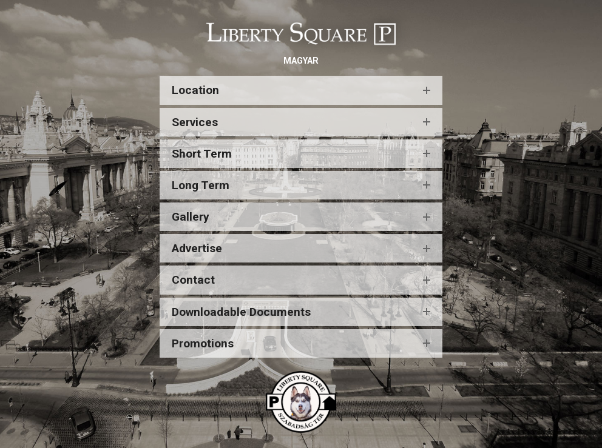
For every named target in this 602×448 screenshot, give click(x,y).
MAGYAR (301, 61)
